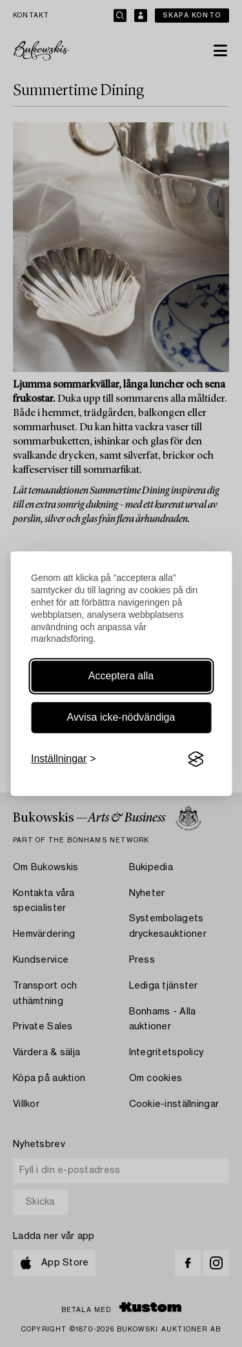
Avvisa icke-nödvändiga (121, 717)
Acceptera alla (121, 675)
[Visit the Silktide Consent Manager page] (195, 759)
